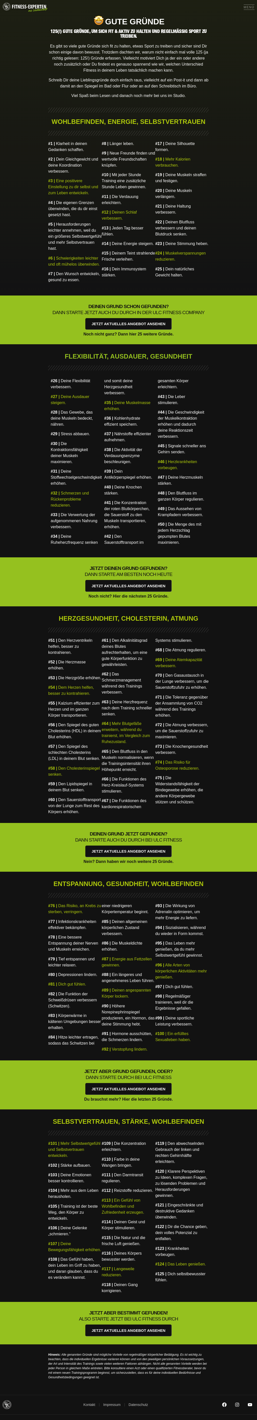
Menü (249, 7)
